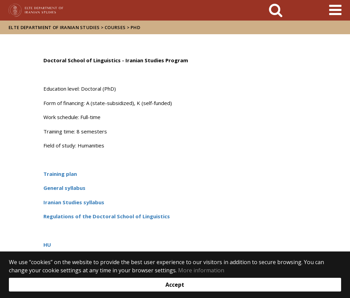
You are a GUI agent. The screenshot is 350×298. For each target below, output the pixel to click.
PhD (135, 27)
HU (47, 244)
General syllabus (64, 187)
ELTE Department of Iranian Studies (54, 27)
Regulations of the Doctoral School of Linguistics (106, 216)
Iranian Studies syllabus (73, 202)
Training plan (60, 173)
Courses (115, 27)
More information (201, 270)
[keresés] (275, 10)
